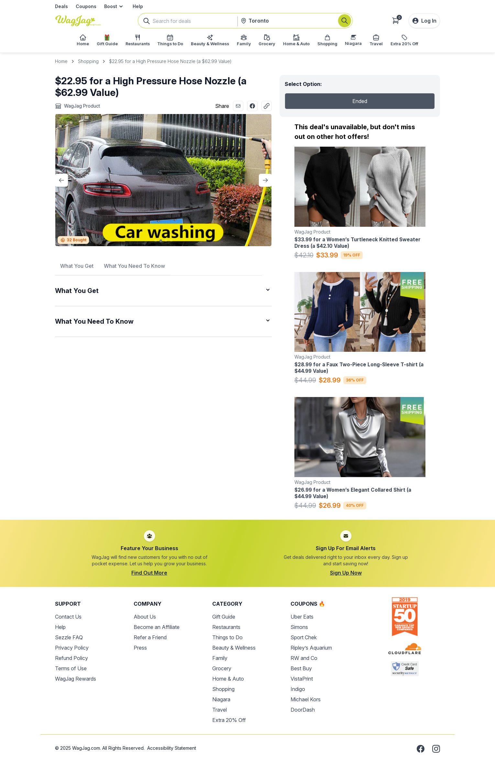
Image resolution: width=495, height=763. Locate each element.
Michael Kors (306, 699)
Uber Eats (302, 616)
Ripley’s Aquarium (311, 647)
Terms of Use (71, 668)
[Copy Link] (266, 106)
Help (138, 6)
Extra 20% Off (229, 720)
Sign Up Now (346, 573)
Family (219, 658)
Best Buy (301, 668)
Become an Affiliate (157, 627)
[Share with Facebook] (252, 106)
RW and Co (304, 658)
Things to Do (227, 637)
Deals (61, 6)
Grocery (221, 668)
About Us (145, 616)
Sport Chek (304, 637)
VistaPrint (302, 678)
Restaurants (226, 627)
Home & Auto (228, 678)
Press (140, 647)
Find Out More (149, 573)
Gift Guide (223, 616)
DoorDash (303, 709)
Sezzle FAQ (69, 637)
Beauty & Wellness (234, 647)
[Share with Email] (238, 106)
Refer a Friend (150, 637)
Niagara (221, 699)
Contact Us (68, 616)
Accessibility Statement (171, 748)
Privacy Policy (72, 647)
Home (61, 61)
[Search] (344, 20)
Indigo (298, 689)
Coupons (86, 6)
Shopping (88, 61)
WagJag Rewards (75, 678)
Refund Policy (71, 658)
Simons (299, 627)
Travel (219, 709)
